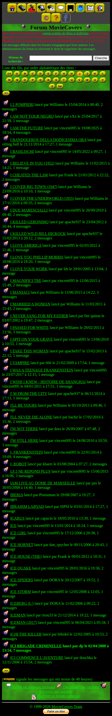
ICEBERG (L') (22, 603)
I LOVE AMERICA (25, 245)
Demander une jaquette (77, 687)
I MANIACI (20, 292)
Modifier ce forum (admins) (56, 696)
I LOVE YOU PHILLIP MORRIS (36, 257)
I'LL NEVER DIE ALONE (31, 417)
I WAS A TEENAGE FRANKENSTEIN (41, 370)
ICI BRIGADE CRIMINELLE (36, 646)
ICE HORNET (21, 545)
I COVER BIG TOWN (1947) (33, 187)
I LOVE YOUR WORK (28, 269)
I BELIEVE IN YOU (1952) (32, 163)
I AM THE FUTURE (26, 128)
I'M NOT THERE (24, 429)
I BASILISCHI (22, 151)
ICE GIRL (18, 533)
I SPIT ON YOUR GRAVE (31, 339)
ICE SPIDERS (21, 580)
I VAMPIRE (19, 363)
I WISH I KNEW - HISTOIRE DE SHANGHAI (48, 382)
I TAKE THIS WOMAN (29, 351)
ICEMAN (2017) (23, 622)
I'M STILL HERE (24, 440)
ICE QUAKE (20, 568)
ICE (13, 526)
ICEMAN (18, 615)
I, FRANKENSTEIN (26, 452)
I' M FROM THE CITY (28, 394)
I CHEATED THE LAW (29, 175)
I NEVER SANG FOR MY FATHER (39, 316)
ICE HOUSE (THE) (26, 556)
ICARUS (17, 518)
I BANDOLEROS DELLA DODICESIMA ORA (48, 140)
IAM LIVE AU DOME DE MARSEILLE (42, 483)
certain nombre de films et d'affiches (65, 33)
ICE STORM (20, 592)
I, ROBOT (18, 464)
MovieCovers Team (67, 707)
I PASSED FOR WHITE (29, 327)
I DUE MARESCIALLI (29, 210)
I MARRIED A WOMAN (30, 304)
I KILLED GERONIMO (29, 222)
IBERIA (16, 495)
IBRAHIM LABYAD (27, 506)
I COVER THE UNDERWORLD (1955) (42, 198)
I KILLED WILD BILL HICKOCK (38, 234)
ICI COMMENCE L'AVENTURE (37, 658)
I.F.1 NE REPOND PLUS (30, 471)
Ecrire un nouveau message (30, 687)
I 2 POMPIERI (22, 104)
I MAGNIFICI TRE (25, 281)
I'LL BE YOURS (23, 405)
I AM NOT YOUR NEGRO (32, 116)
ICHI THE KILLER (26, 634)
